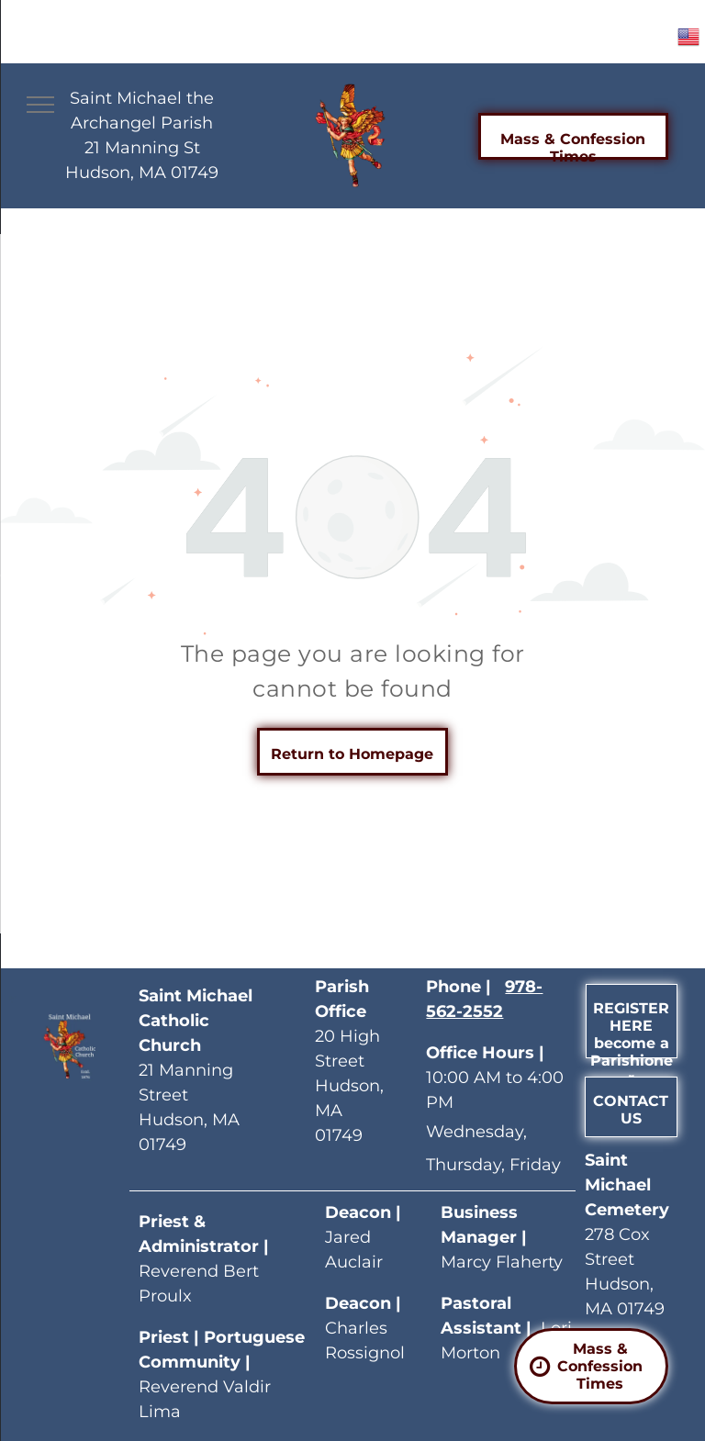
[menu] (40, 104)
